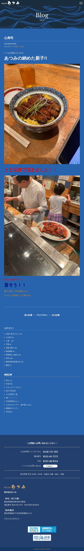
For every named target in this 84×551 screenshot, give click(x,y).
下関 (8, 344)
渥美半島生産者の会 (14, 362)
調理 (8, 365)
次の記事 (56, 315)
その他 (10, 337)
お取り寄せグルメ (14, 334)
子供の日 (9, 384)
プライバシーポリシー (11, 518)
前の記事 (28, 315)
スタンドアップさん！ (14, 387)
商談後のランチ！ (12, 408)
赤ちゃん (9, 380)
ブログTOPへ (42, 315)
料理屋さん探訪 (18, 46)
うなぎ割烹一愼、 (12, 394)
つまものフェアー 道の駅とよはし (19, 405)
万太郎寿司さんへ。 (13, 401)
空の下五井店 (11, 391)
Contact (49, 466)
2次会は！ (9, 412)
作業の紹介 (11, 348)
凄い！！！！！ (11, 398)
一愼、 (10, 341)
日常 (9, 358)
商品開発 (10, 351)
